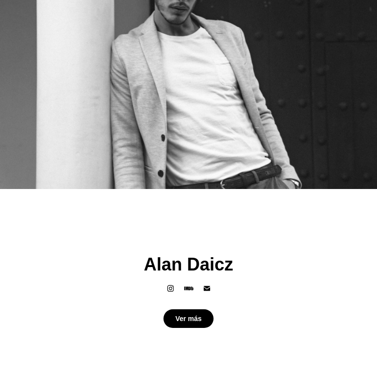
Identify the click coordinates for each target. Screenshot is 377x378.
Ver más (188, 319)
